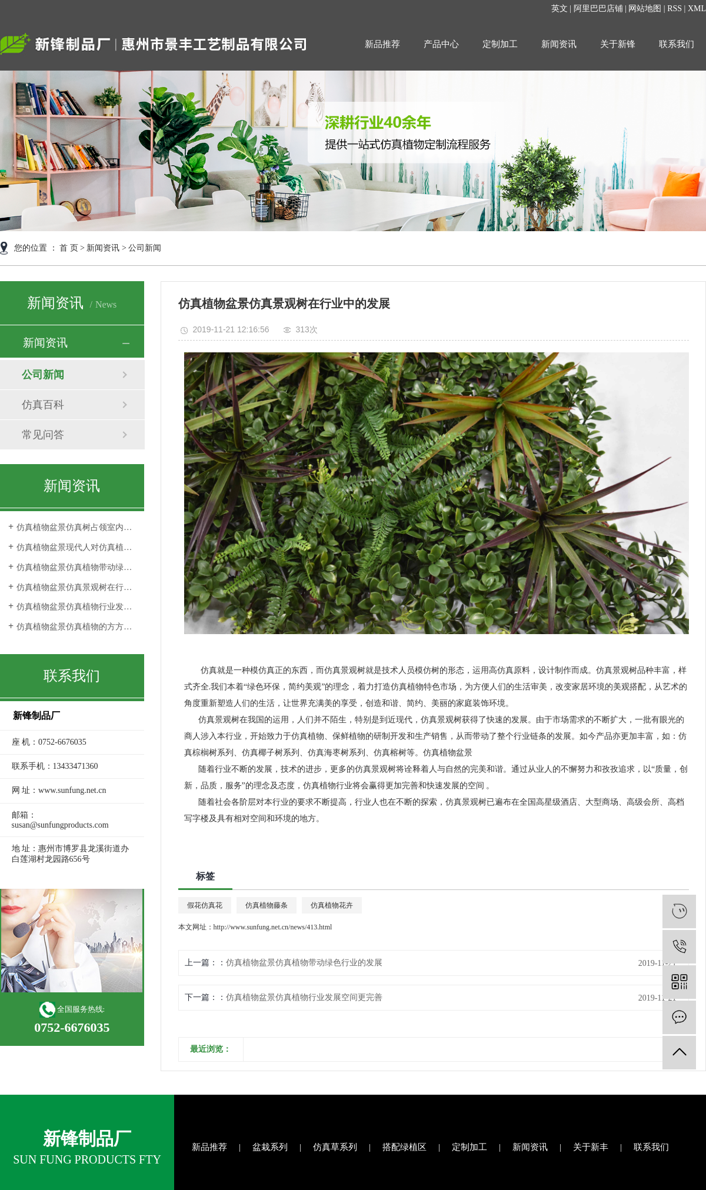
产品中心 (441, 44)
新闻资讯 (559, 44)
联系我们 (676, 44)
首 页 (68, 248)
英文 (559, 8)
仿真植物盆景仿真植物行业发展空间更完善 (76, 606)
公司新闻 (144, 248)
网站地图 (644, 8)
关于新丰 (590, 1147)
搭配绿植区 (404, 1147)
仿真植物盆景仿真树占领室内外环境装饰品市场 (76, 527)
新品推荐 (382, 44)
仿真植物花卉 (332, 905)
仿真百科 (43, 405)
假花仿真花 (204, 905)
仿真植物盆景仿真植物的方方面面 (76, 626)
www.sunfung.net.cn (72, 790)
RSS (674, 8)
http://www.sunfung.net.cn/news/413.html (273, 927)
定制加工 (500, 44)
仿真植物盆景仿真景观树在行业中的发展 (76, 587)
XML (697, 8)
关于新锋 (617, 44)
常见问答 (43, 435)
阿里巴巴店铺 (598, 8)
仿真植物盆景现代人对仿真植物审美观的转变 (76, 547)
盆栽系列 (270, 1147)
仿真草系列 (335, 1147)
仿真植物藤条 (266, 905)
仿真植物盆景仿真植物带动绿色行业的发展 (76, 567)
